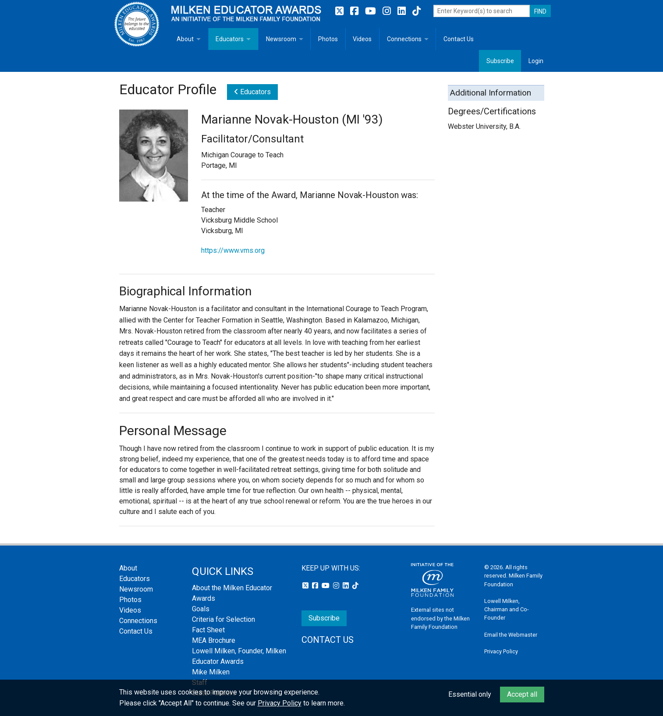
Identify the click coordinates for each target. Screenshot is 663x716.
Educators (230, 39)
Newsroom (281, 39)
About (185, 39)
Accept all (522, 694)
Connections (404, 39)
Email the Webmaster (510, 634)
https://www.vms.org (233, 250)
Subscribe (500, 60)
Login (535, 60)
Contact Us (458, 39)
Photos (328, 39)
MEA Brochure (213, 640)
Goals (200, 609)
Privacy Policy (501, 651)
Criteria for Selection (223, 619)
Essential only (469, 694)
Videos (362, 39)
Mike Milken (211, 672)
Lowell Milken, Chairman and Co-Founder (506, 609)
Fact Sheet (208, 630)
